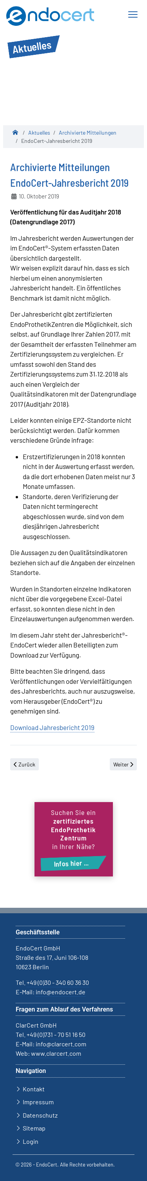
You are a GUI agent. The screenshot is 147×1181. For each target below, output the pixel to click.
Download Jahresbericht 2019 (52, 727)
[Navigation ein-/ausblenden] (132, 14)
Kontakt (34, 1089)
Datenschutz (40, 1115)
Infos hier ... (71, 863)
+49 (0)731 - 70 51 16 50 (56, 1034)
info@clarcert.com (61, 1044)
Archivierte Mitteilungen (87, 132)
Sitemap (34, 1128)
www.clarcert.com (56, 1053)
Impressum (38, 1101)
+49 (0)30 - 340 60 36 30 (58, 982)
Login (30, 1141)
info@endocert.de (60, 991)
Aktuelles (39, 132)
